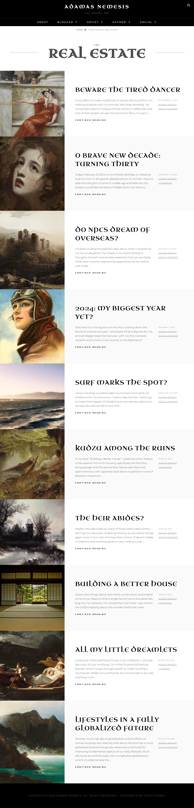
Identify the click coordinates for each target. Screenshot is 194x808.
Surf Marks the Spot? (121, 383)
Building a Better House (126, 584)
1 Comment (164, 669)
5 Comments (165, 603)
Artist (93, 22)
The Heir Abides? (109, 518)
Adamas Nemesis (97, 7)
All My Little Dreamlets (126, 650)
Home (79, 30)
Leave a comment (168, 109)
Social (146, 22)
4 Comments (165, 183)
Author (119, 22)
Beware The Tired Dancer (128, 90)
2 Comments (165, 467)
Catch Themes (155, 795)
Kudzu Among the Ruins (125, 448)
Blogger (65, 22)
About (42, 22)
